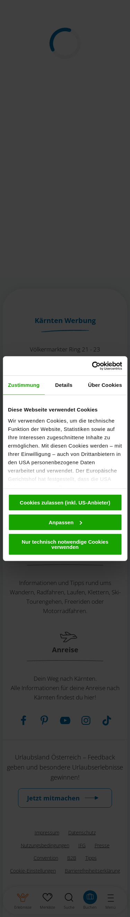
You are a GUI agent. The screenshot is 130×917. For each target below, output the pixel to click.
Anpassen (65, 522)
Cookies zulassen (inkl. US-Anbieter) (65, 503)
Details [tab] (63, 385)
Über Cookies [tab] (105, 385)
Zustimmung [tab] (24, 385)
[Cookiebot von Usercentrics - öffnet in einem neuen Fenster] (92, 365)
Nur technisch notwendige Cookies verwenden (64, 544)
